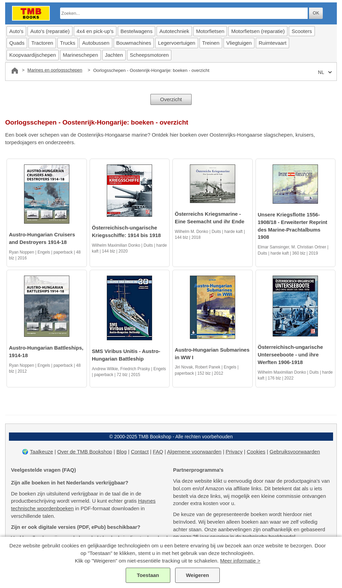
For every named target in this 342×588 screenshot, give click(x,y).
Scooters (302, 31)
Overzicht (171, 99)
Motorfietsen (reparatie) (258, 31)
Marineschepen (80, 55)
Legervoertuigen (176, 43)
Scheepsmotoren (149, 55)
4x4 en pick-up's (95, 31)
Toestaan (148, 575)
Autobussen (95, 43)
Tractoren (42, 43)
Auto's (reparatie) (50, 31)
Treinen (210, 43)
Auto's (16, 31)
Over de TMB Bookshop (84, 452)
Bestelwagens (136, 31)
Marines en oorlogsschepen (54, 70)
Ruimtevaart (272, 43)
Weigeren (197, 575)
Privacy (234, 452)
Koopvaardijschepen (32, 55)
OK (316, 12)
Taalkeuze (41, 452)
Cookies (256, 452)
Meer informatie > (240, 561)
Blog (121, 452)
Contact (140, 452)
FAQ (158, 452)
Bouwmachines (133, 43)
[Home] (15, 70)
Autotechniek (174, 31)
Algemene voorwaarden (194, 452)
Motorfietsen (210, 31)
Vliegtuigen (239, 43)
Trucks (67, 43)
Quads (16, 43)
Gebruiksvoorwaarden (295, 452)
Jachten (114, 55)
